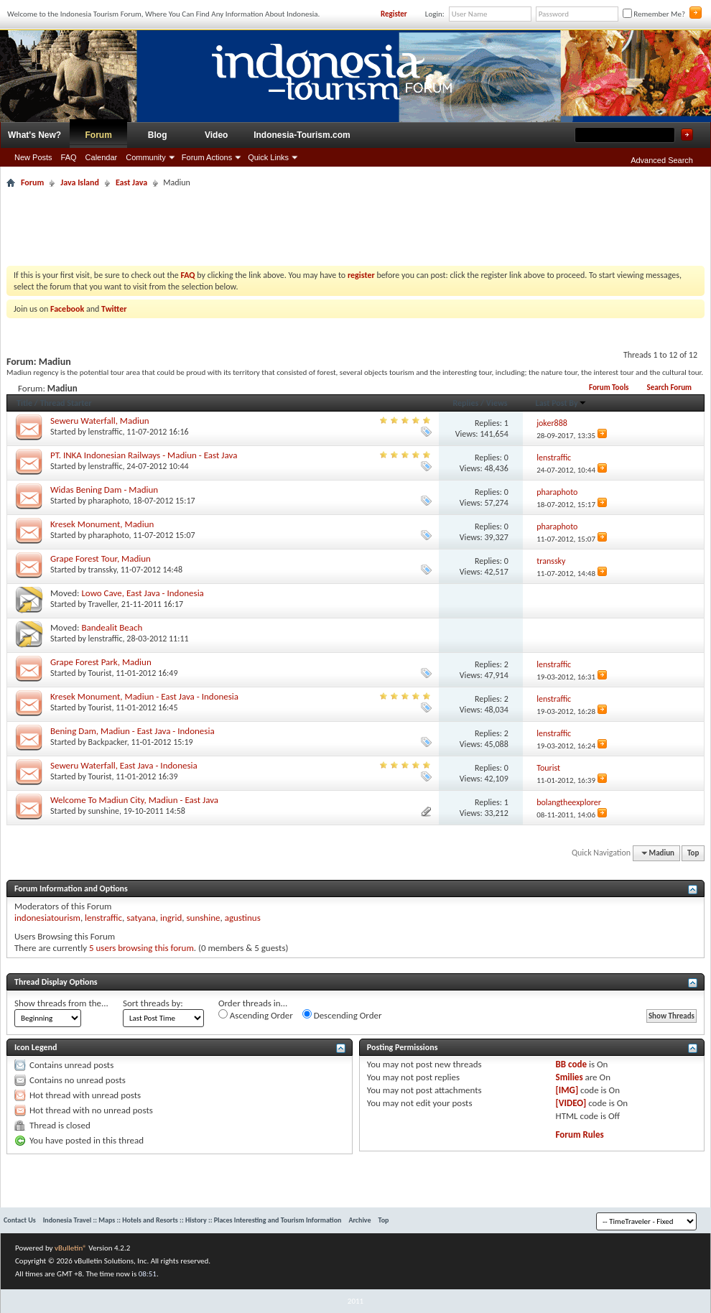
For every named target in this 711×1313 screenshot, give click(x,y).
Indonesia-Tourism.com (302, 135)
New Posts (33, 157)
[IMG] (567, 1090)
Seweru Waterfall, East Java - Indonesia (124, 765)
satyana (141, 917)
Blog (157, 135)
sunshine (103, 811)
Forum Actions (207, 157)
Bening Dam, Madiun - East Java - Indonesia (132, 730)
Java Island (79, 182)
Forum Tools (609, 387)
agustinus (243, 917)
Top (693, 853)
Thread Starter (66, 403)
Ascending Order (255, 1015)
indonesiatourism (47, 917)
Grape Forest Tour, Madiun (100, 558)
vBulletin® (71, 1248)
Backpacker (107, 742)
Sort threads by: (153, 1003)
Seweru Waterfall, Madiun (99, 420)
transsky (102, 570)
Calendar (101, 157)
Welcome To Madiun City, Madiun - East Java (134, 799)
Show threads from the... (61, 1003)
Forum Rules (580, 1134)
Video (216, 135)
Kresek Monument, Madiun (102, 524)
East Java (131, 182)
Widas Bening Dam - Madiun (104, 489)
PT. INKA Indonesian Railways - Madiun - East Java (143, 455)
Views (497, 403)
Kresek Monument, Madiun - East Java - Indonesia (144, 696)
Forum (98, 135)
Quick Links (268, 157)
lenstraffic (105, 432)
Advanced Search (662, 160)
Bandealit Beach (111, 627)
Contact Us (20, 1220)
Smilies (569, 1077)
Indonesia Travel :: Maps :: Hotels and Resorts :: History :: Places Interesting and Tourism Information (192, 1220)
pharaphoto (108, 501)
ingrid (171, 917)
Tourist (100, 673)
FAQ (69, 157)
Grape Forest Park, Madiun (101, 661)
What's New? (34, 135)
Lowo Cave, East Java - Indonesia (142, 593)
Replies (465, 403)
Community (146, 157)
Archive (359, 1220)
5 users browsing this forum (141, 947)
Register (394, 14)
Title (24, 403)
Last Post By (561, 403)
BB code (571, 1064)
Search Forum (669, 387)
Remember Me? (654, 14)
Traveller (103, 604)
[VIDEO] (571, 1103)
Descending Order (342, 1015)
